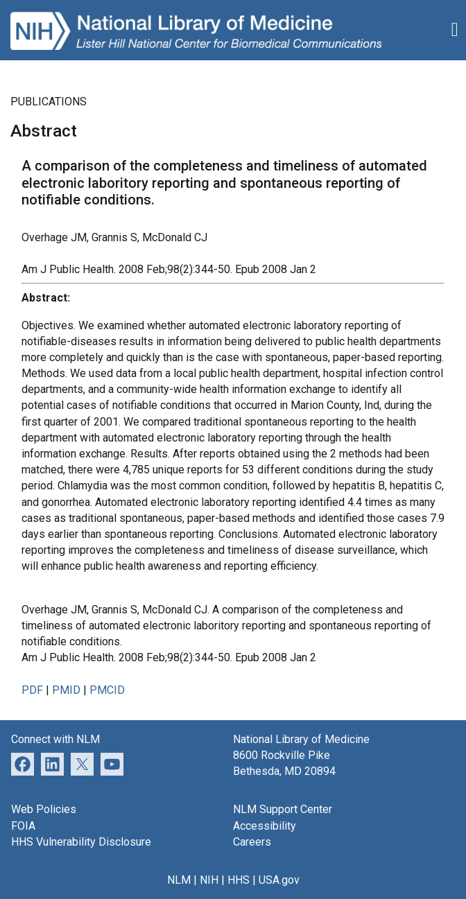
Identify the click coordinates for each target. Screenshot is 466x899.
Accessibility (264, 825)
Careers (252, 841)
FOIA (23, 825)
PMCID (107, 690)
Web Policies (43, 809)
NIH (209, 880)
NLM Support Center (282, 809)
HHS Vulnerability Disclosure (81, 841)
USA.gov (279, 880)
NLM (179, 880)
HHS (238, 880)
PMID (66, 690)
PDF (32, 690)
